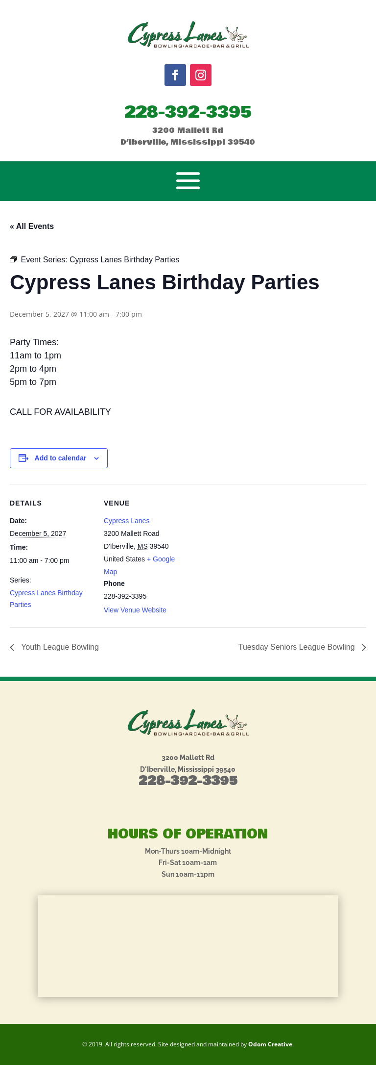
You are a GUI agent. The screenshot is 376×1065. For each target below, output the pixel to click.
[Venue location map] (249, 552)
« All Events (32, 226)
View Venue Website (135, 610)
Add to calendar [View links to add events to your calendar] (61, 458)
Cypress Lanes (126, 521)
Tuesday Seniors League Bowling (297, 647)
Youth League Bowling (59, 647)
